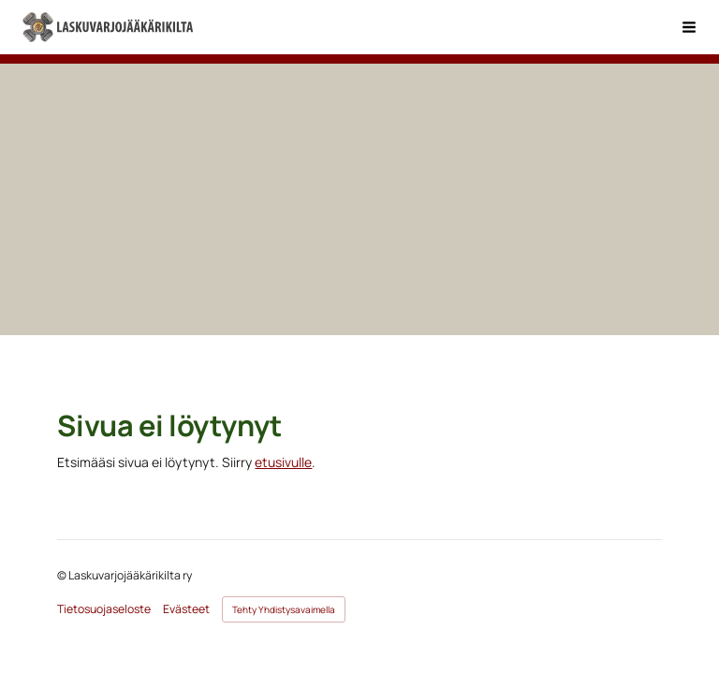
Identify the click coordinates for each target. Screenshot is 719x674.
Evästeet (186, 609)
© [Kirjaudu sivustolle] (62, 575)
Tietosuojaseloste (104, 609)
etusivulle (283, 462)
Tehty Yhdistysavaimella (283, 609)
